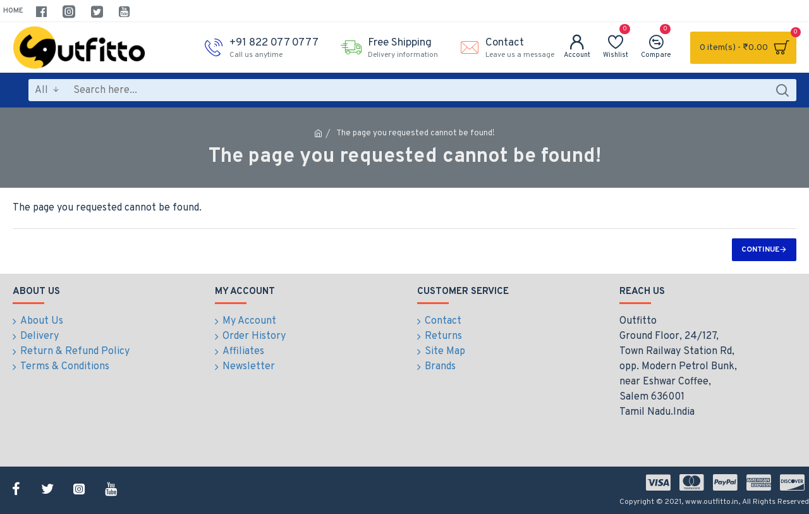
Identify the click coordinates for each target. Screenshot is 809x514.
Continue (760, 250)
